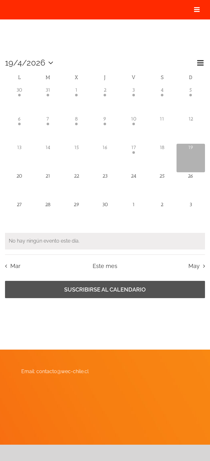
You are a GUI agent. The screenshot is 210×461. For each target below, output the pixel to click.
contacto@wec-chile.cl (62, 371)
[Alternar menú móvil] (197, 9)
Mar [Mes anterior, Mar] (15, 266)
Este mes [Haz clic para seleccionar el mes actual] (105, 266)
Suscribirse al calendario (105, 289)
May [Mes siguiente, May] (194, 266)
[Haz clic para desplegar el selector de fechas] (30, 63)
